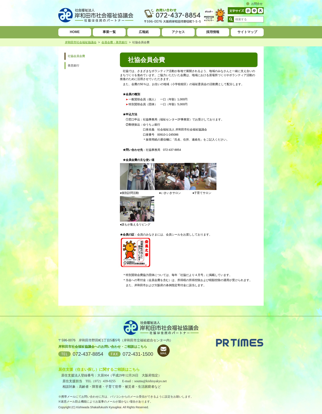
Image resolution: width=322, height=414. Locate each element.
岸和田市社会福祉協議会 (81, 42)
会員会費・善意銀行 (114, 42)
